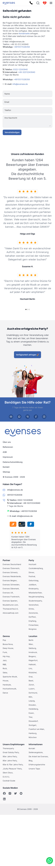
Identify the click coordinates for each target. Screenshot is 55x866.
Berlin (31, 640)
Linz (30, 668)
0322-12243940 (20, 69)
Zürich (31, 685)
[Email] (36, 102)
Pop (4, 640)
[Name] (36, 94)
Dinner (31, 572)
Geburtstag (33, 580)
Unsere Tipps (34, 769)
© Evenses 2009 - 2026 (14, 477)
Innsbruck (33, 652)
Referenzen (8, 447)
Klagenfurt (33, 660)
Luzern (31, 689)
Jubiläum (32, 584)
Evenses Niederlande (12, 576)
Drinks (31, 609)
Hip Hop (6, 656)
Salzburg (32, 648)
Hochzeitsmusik (9, 689)
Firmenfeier (33, 625)
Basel (31, 680)
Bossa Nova (8, 644)
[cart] (45, 3)
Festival (32, 576)
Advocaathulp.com (10, 613)
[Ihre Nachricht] (36, 121)
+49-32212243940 (26, 72)
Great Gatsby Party (11, 752)
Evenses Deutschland (12, 564)
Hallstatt (32, 664)
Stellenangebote (36, 752)
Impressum (8, 457)
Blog (30, 760)
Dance (5, 693)
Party (31, 560)
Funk (5, 652)
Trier (30, 717)
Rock (5, 668)
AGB (5, 452)
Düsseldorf (33, 721)
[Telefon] (36, 110)
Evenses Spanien (10, 601)
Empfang (32, 621)
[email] (11, 416)
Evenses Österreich (11, 568)
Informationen (36, 744)
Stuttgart (32, 725)
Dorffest (32, 617)
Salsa (5, 672)
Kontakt (6, 467)
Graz (31, 677)
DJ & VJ (6, 777)
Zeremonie (33, 613)
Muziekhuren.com (10, 605)
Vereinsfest (33, 605)
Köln (30, 697)
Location (33, 636)
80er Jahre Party (10, 760)
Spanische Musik (10, 677)
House (5, 680)
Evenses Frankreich (11, 597)
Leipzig (32, 701)
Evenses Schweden (11, 584)
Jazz (5, 660)
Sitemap (6, 472)
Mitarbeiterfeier (35, 593)
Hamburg (32, 733)
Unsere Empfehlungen (13, 744)
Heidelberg (33, 709)
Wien (31, 644)
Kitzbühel (33, 672)
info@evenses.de (20, 84)
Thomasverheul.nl (10, 609)
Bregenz (32, 656)
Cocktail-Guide (9, 781)
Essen (31, 713)
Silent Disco (8, 773)
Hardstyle (7, 685)
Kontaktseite (24, 33)
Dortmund (33, 693)
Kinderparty (33, 588)
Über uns (7, 442)
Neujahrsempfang (36, 597)
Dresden (32, 705)
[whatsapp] (19, 416)
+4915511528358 (22, 47)
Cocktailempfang (36, 568)
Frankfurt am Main (36, 729)
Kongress (33, 629)
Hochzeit (32, 564)
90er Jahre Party (10, 756)
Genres (6, 636)
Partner (6, 560)
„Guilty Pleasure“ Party (12, 769)
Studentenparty (35, 601)
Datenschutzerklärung (13, 462)
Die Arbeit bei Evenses (38, 756)
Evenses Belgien (10, 580)
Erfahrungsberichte (37, 764)
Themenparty (8, 748)
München (33, 737)
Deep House (8, 648)
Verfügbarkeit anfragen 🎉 (27, 354)
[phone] (27, 416)
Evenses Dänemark (11, 588)
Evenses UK (8, 593)
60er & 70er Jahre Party (13, 764)
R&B (4, 664)
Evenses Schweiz (10, 572)
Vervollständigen (12, 132)
